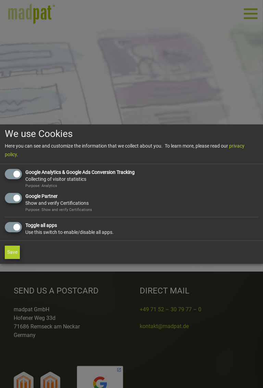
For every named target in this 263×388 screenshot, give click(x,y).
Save (12, 252)
